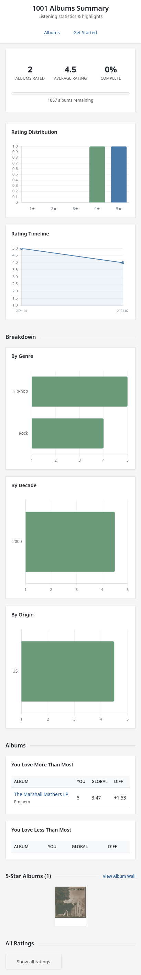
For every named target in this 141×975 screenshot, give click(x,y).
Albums (51, 32)
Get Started (85, 32)
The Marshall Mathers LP (41, 794)
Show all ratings (33, 961)
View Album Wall (119, 876)
